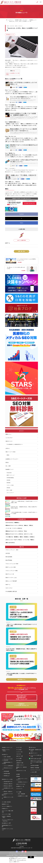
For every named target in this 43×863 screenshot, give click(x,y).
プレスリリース (19, 788)
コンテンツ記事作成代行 (8, 765)
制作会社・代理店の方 (8, 791)
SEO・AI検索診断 (21, 793)
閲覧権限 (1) (16, 522)
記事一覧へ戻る (23, 251)
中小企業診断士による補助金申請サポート (15, 444)
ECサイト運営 (9, 490)
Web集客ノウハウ (9, 469)
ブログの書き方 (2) (9, 536)
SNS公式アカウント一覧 (21, 770)
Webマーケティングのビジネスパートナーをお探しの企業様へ (36, 762)
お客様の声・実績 (19, 762)
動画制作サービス (5, 804)
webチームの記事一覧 (21, 240)
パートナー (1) (8, 528)
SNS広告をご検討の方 (8, 783)
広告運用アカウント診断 (22, 796)
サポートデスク (9, 588)
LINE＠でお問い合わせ (36, 758)
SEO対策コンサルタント (23, 782)
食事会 (8, 455)
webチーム (7, 243)
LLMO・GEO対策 (7, 756)
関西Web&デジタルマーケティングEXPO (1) (14, 531)
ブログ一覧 (18, 754)
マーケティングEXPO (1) (17, 528)
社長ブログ (19, 756)
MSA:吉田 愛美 (9, 556)
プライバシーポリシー (35, 775)
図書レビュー (8, 434)
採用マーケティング (10, 475)
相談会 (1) (26, 525)
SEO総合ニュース (32, 19)
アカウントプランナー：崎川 (12, 549)
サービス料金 (18, 749)
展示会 (7, 462)
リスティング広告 (10, 485)
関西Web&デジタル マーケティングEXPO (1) (14, 525)
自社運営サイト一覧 (20, 786)
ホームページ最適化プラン (7, 806)
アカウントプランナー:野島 (12, 570)
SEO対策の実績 (7, 773)
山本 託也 (8, 553)
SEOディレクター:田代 (11, 567)
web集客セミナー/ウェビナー (12, 459)
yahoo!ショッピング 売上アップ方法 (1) (14, 539)
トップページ (10, 19)
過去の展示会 (18, 760)
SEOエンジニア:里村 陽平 (11, 581)
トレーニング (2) (26, 539)
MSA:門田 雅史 (9, 560)
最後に (7, 74)
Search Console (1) (9, 522)
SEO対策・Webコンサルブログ (21, 19)
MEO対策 (8, 482)
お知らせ (7, 448)
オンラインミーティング (35, 769)
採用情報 (18, 776)
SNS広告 (8, 487)
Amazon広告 (9, 472)
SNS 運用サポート (6, 823)
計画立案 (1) (26, 536)
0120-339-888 (21, 843)
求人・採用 (8, 465)
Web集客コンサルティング (7, 747)
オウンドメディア (10, 492)
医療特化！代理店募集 (35, 767)
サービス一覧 (18, 747)
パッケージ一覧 (19, 751)
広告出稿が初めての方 (8, 781)
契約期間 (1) (16, 536)
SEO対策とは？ (7, 775)
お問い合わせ (33, 747)
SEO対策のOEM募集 (35, 765)
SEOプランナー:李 (10, 574)
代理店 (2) (31, 525)
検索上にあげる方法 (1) (10, 542)
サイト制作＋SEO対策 (6, 801)
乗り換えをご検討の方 (8, 785)
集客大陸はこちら (27, 679)
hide (13, 70)
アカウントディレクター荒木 (12, 563)
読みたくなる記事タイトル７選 (12, 73)
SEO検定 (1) (32, 536)
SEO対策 (8, 480)
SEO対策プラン (5, 754)
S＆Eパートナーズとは (20, 784)
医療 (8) (21, 536)
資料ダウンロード (34, 753)
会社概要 (18, 774)
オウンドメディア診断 (6, 814)
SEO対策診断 (6, 771)
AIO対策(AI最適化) (10, 477)
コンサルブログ (9, 437)
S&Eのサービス (9, 441)
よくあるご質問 (34, 772)
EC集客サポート (5, 808)
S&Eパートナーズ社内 (10, 451)
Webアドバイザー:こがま (11, 577)
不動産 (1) (32, 539)
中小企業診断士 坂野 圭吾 (11, 591)
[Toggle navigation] (40, 2)
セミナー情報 (18, 758)
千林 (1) (25, 531)
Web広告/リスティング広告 (7, 779)
